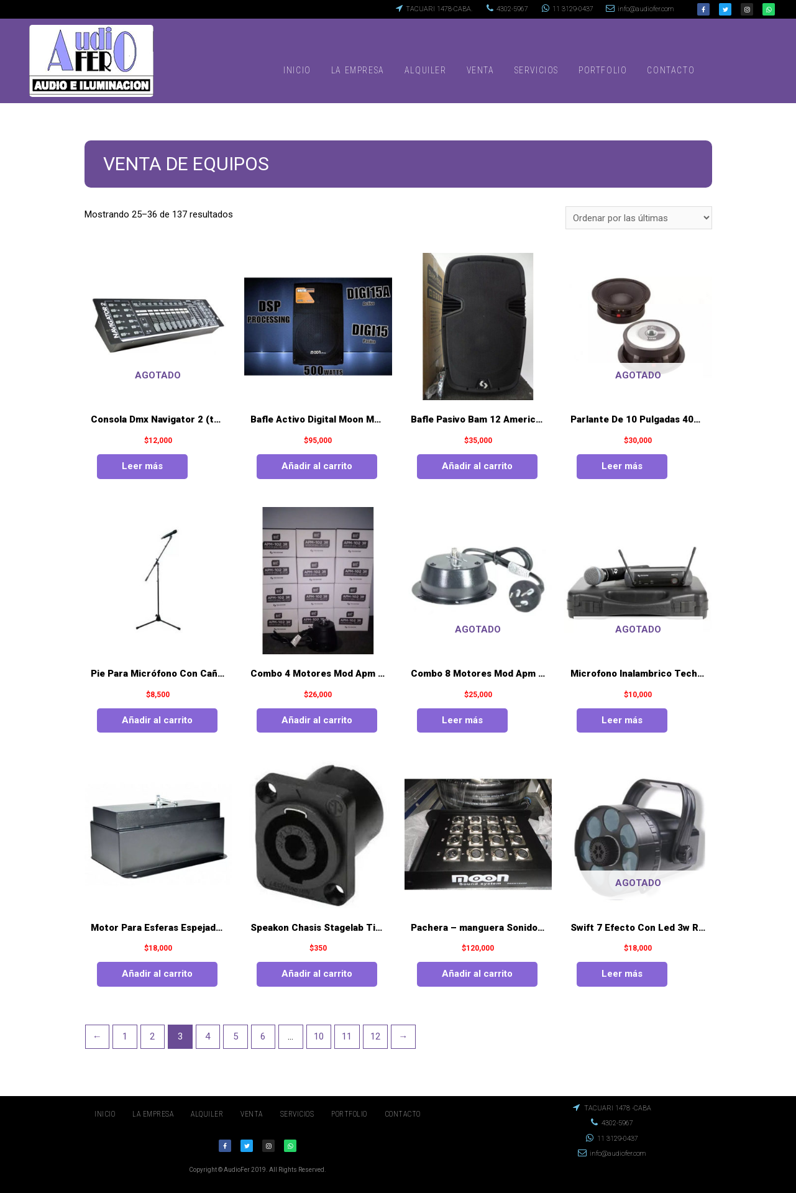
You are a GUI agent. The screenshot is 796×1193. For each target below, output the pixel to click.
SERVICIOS (537, 70)
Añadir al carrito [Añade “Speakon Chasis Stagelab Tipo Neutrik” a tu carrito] (316, 973)
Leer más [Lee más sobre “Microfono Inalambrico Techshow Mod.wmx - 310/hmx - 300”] (622, 720)
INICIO (297, 70)
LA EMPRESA (358, 70)
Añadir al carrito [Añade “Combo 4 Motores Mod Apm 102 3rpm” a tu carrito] (316, 720)
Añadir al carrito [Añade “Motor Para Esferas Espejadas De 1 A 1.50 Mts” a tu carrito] (157, 973)
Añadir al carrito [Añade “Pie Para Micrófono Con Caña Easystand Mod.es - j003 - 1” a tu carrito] (157, 720)
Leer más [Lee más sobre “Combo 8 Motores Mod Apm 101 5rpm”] (462, 720)
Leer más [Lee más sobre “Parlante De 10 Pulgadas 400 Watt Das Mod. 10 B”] (622, 466)
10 (319, 1036)
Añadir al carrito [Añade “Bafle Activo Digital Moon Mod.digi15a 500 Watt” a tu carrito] (316, 466)
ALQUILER (426, 70)
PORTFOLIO (603, 70)
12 (375, 1036)
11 (347, 1036)
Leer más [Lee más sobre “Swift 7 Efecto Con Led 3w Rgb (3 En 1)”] (622, 973)
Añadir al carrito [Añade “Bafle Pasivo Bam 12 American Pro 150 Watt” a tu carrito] (477, 466)
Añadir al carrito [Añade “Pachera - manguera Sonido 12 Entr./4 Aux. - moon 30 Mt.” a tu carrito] (477, 973)
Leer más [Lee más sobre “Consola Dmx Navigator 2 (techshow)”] (142, 466)
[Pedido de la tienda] (638, 217)
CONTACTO (671, 70)
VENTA (481, 70)
